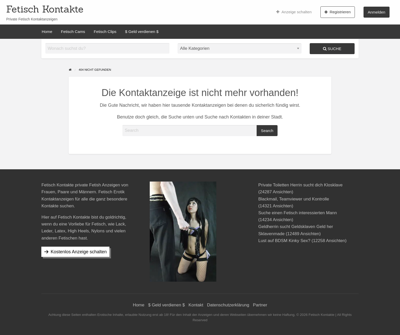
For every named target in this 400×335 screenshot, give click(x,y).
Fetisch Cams (73, 31)
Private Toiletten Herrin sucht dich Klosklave (300, 185)
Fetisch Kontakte (44, 9)
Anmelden (376, 12)
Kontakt (196, 305)
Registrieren (337, 12)
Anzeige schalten (294, 12)
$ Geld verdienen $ (141, 31)
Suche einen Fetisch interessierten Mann (297, 212)
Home (47, 31)
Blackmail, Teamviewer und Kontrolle (293, 199)
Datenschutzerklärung (228, 305)
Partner (260, 305)
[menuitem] (294, 12)
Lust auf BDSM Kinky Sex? (284, 240)
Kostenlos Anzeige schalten (79, 251)
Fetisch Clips (105, 31)
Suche (332, 48)
